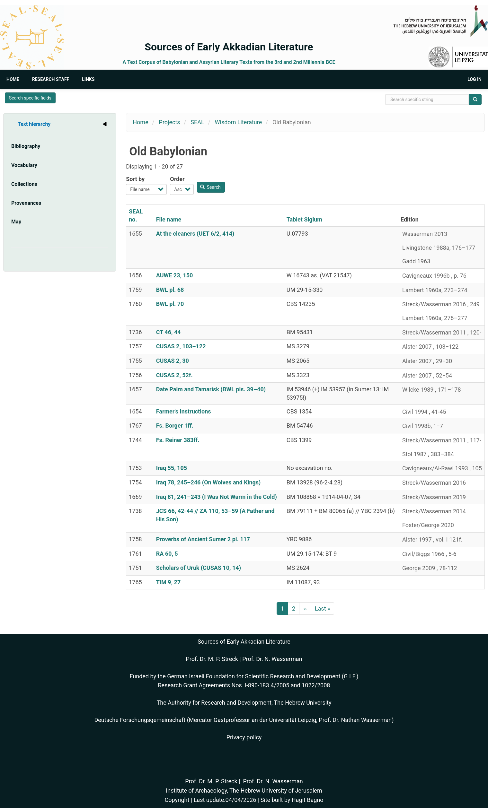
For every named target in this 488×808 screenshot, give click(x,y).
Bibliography (25, 146)
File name (169, 219)
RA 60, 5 (167, 553)
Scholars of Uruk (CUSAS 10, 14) (198, 567)
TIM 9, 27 (168, 582)
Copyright (176, 799)
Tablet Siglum (304, 219)
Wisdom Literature (238, 122)
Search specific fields (30, 97)
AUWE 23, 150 (174, 275)
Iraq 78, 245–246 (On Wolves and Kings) (208, 482)
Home (12, 79)
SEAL (197, 122)
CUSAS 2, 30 (172, 360)
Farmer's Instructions (183, 411)
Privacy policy (244, 737)
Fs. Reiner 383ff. (178, 440)
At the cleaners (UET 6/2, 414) (195, 233)
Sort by (135, 179)
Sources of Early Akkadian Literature (229, 47)
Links (88, 79)
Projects (169, 122)
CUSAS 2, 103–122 (181, 346)
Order (177, 179)
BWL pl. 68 (170, 289)
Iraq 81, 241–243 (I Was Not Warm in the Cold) (216, 496)
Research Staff (50, 79)
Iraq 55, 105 (171, 468)
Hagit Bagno (308, 799)
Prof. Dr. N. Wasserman (272, 659)
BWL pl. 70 (170, 303)
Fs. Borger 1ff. (174, 425)
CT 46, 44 (168, 332)
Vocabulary (24, 165)
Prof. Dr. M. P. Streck (212, 659)
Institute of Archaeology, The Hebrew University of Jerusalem (244, 790)
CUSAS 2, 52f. (174, 375)
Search (210, 187)
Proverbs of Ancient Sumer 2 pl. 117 (203, 539)
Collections (24, 184)
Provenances (26, 203)
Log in (474, 79)
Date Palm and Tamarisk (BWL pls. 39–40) (211, 389)
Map (16, 222)
